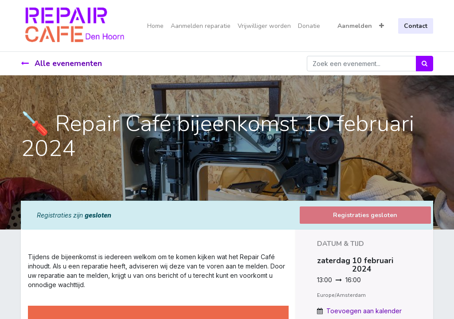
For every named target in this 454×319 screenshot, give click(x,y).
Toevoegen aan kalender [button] (364, 311)
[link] (29, 294)
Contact (415, 26)
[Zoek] (424, 63)
